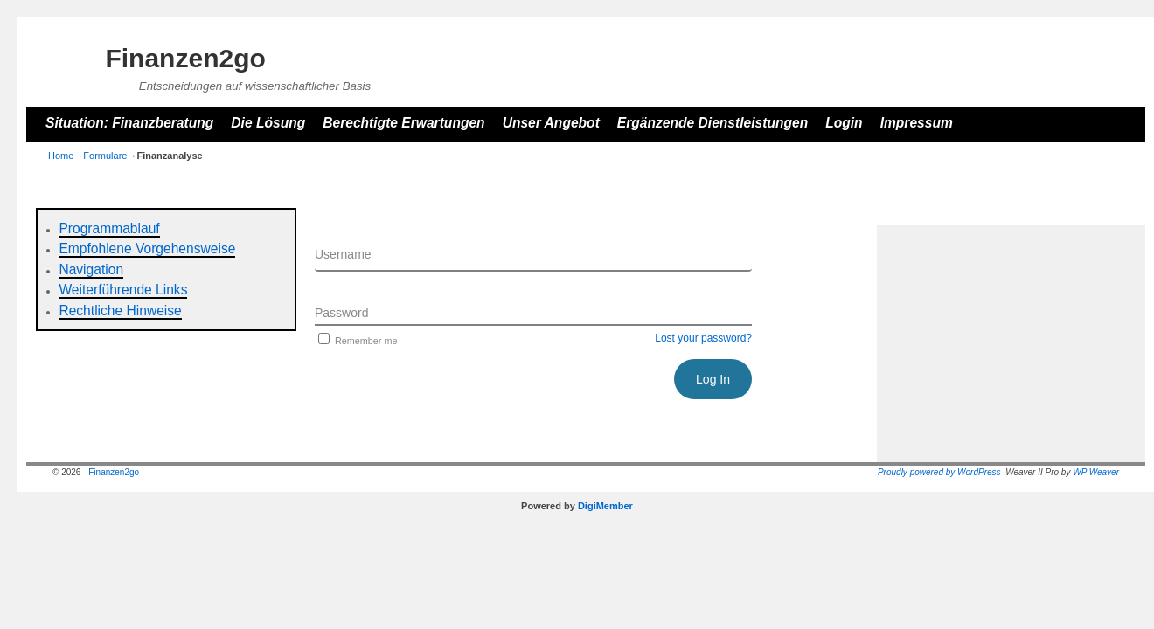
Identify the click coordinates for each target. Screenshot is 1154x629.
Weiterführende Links (123, 289)
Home (60, 155)
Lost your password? (703, 338)
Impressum (916, 122)
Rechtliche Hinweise (120, 310)
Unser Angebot (551, 122)
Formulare (105, 155)
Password (341, 313)
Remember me (356, 340)
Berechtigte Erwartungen (403, 122)
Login (843, 122)
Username (343, 254)
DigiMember (605, 506)
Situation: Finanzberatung (129, 122)
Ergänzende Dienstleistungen (712, 122)
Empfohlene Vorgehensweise (147, 248)
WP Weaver (1096, 472)
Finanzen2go (185, 58)
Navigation (91, 269)
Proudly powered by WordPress (939, 472)
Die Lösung (268, 122)
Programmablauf (109, 228)
